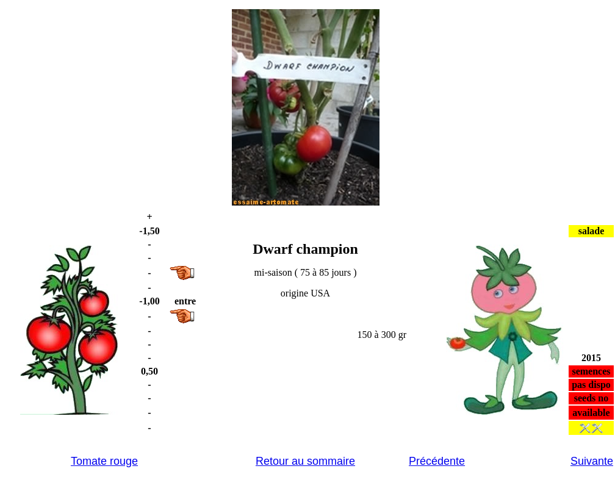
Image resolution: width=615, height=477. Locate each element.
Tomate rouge (104, 461)
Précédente (437, 461)
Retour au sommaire (305, 461)
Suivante (591, 461)
